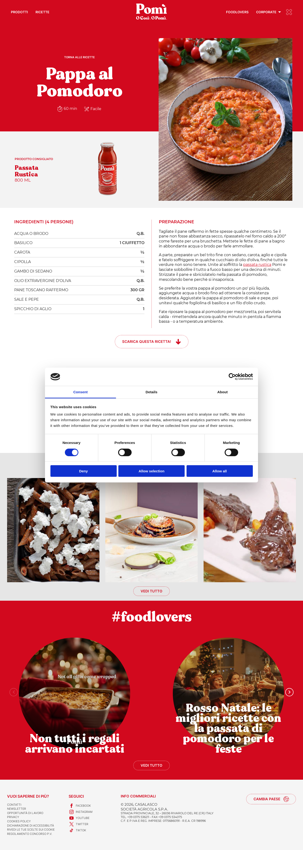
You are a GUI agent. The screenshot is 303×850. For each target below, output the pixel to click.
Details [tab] (151, 392)
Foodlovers (237, 12)
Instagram (81, 812)
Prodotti (19, 12)
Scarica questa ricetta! (146, 341)
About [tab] (222, 392)
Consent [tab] (80, 392)
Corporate (266, 12)
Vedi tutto (151, 591)
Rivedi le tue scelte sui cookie (31, 829)
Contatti (14, 804)
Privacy (13, 817)
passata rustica (257, 264)
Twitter (78, 824)
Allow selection (151, 471)
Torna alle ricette (79, 57)
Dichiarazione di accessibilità (30, 825)
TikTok (77, 830)
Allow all (219, 471)
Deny (83, 471)
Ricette (42, 12)
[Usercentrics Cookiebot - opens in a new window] (232, 376)
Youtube (79, 818)
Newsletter (16, 808)
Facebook (80, 806)
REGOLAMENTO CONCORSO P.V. (29, 834)
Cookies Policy (19, 821)
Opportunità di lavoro (25, 813)
